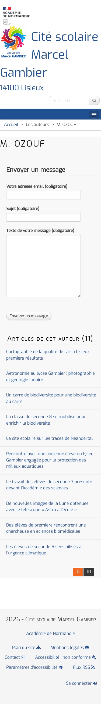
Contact (15, 657)
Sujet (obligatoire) (22, 208)
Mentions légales (70, 648)
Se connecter (81, 683)
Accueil (11, 125)
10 (89, 572)
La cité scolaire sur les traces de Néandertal (49, 438)
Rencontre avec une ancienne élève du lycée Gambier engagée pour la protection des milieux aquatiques (49, 460)
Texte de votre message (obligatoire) (40, 230)
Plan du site (26, 648)
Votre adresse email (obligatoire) (36, 186)
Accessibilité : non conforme (65, 657)
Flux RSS (84, 667)
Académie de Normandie (50, 634)
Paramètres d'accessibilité (34, 667)
